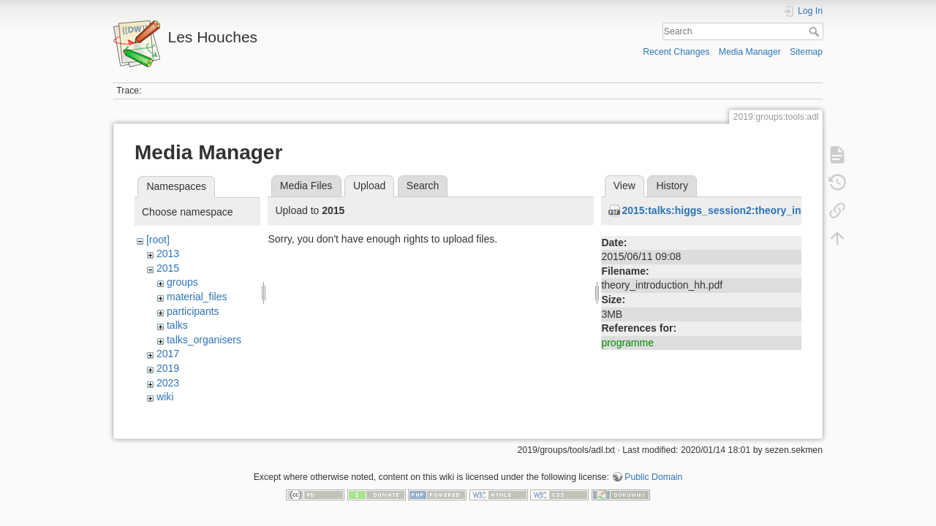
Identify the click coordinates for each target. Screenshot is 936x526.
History (672, 185)
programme (627, 342)
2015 (167, 268)
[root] (158, 239)
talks (177, 325)
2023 (167, 383)
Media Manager (750, 52)
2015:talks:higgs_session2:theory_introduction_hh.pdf (755, 210)
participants (193, 311)
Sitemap (806, 52)
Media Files (306, 185)
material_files (197, 296)
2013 (167, 253)
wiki (164, 397)
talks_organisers (204, 340)
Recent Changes (676, 52)
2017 (167, 353)
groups (182, 282)
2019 (167, 368)
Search (816, 31)
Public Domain (653, 478)
